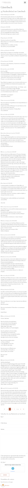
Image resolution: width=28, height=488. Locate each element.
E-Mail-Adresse (4, 423)
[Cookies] (3, 485)
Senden (5, 475)
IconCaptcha (12, 471)
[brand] (6, 2)
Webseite (2, 429)
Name (2, 416)
